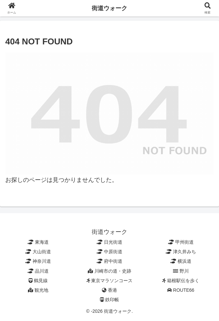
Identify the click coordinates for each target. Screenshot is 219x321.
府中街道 (109, 261)
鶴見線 (38, 280)
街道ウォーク (109, 8)
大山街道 (38, 251)
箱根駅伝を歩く (180, 280)
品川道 (38, 271)
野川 (181, 271)
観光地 (38, 290)
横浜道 (180, 261)
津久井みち (181, 251)
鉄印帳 (109, 299)
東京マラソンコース (109, 280)
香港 (109, 290)
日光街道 (109, 242)
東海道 (38, 242)
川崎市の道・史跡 (109, 271)
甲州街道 (181, 242)
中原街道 (109, 251)
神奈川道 (38, 261)
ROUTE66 (180, 290)
